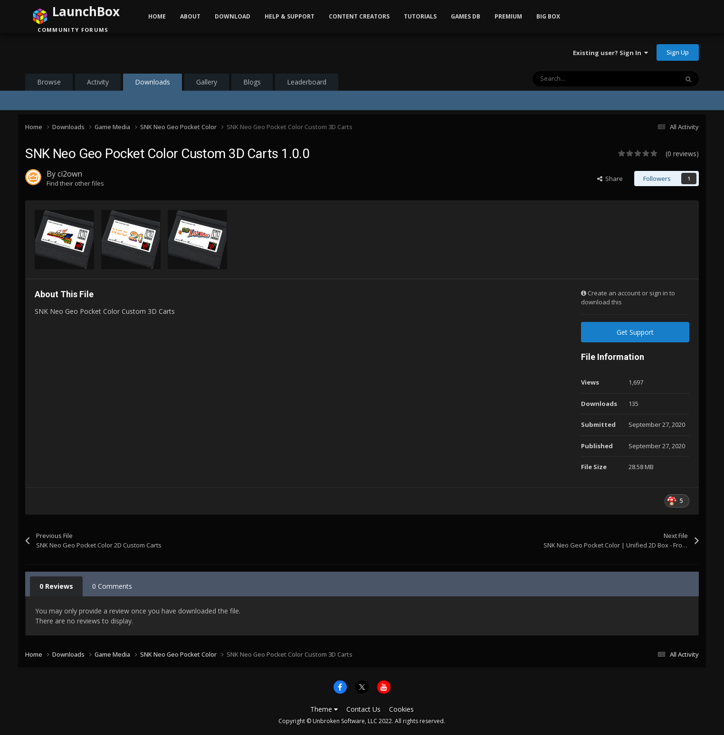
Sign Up (678, 52)
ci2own (69, 174)
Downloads (152, 84)
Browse (49, 81)
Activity (98, 81)
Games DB (465, 16)
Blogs (252, 81)
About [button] (190, 16)
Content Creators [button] (359, 16)
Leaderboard (306, 81)
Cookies (401, 709)
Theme (324, 709)
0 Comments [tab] (112, 586)
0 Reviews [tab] (56, 586)
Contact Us (363, 709)
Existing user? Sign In (610, 52)
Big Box (548, 16)
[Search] (585, 78)
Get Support (635, 332)
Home (157, 16)
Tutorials (420, 16)
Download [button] (232, 16)
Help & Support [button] (289, 16)
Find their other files (75, 183)
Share (610, 178)
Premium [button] (508, 16)
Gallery (206, 81)
